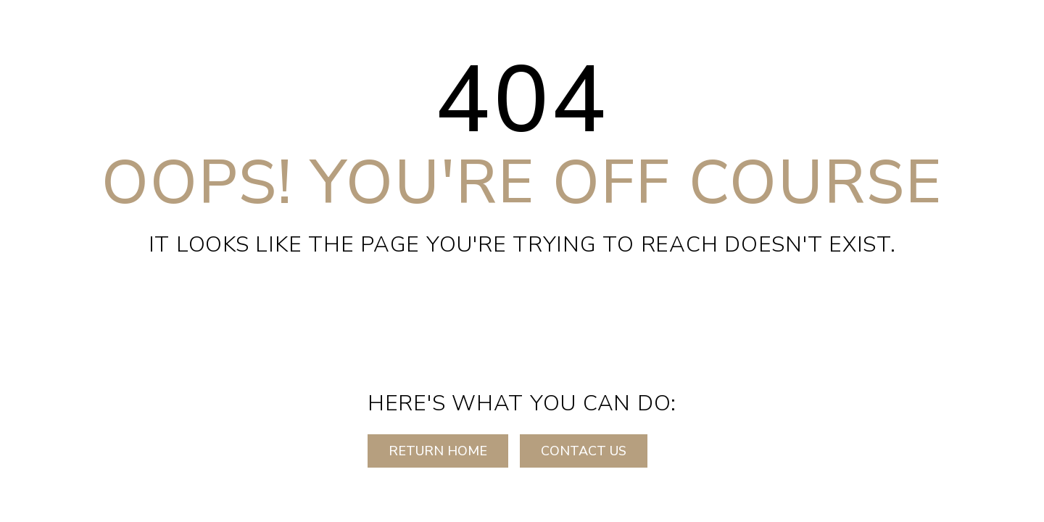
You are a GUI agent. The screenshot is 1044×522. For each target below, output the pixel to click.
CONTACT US (583, 451)
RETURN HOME (438, 451)
